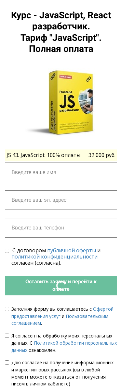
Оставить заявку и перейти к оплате (61, 285)
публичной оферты (71, 250)
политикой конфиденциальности (54, 256)
